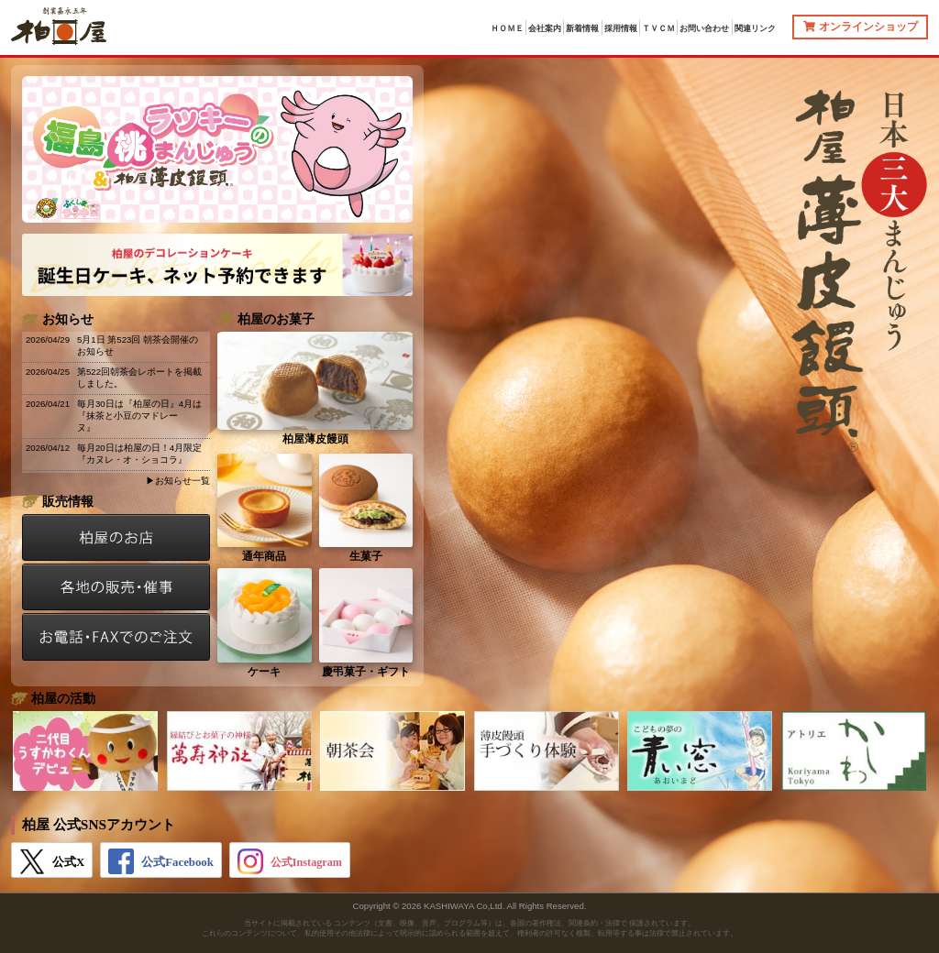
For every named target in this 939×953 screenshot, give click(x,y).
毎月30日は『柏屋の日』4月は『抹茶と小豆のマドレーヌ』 (139, 416)
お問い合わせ (704, 28)
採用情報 (620, 28)
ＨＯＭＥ (507, 28)
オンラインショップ (860, 26)
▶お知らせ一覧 (178, 481)
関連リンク (755, 28)
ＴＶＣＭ (658, 28)
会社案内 (544, 28)
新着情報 (582, 28)
